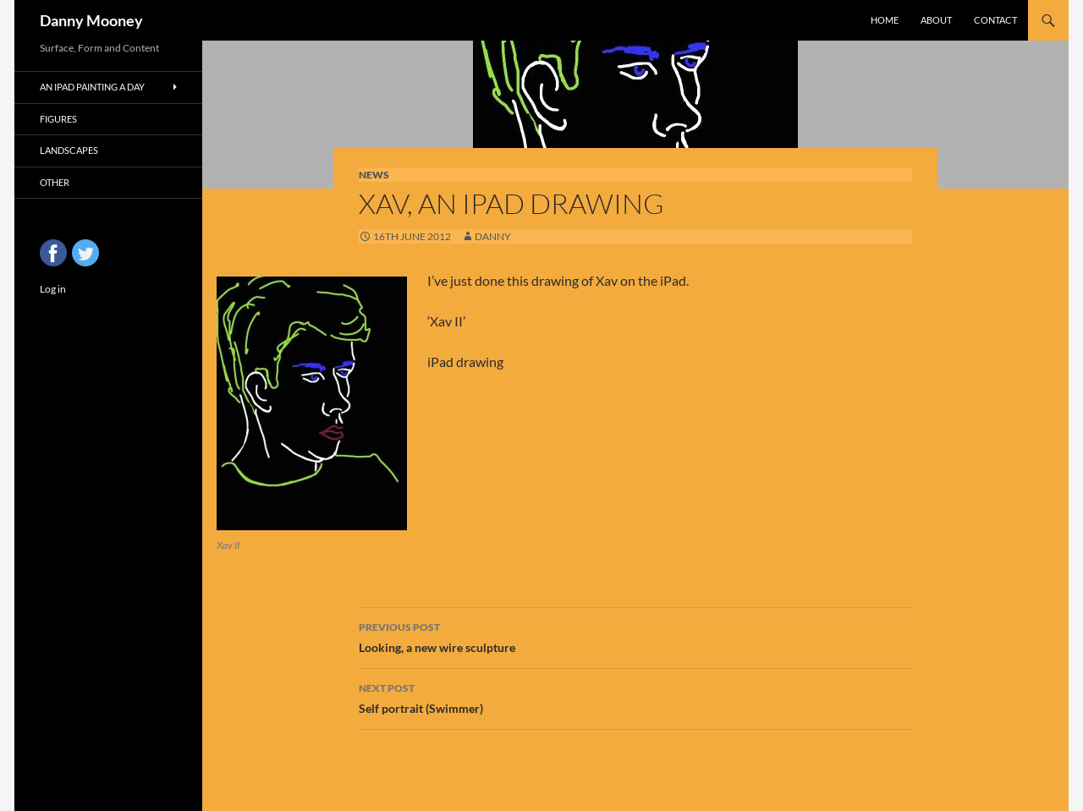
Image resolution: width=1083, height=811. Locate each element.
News (374, 174)
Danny (493, 236)
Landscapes (69, 150)
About (936, 19)
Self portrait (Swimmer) (635, 696)
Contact (995, 19)
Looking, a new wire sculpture (635, 636)
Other (54, 182)
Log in (53, 288)
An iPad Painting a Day (92, 86)
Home (885, 19)
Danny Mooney (91, 20)
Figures (58, 118)
